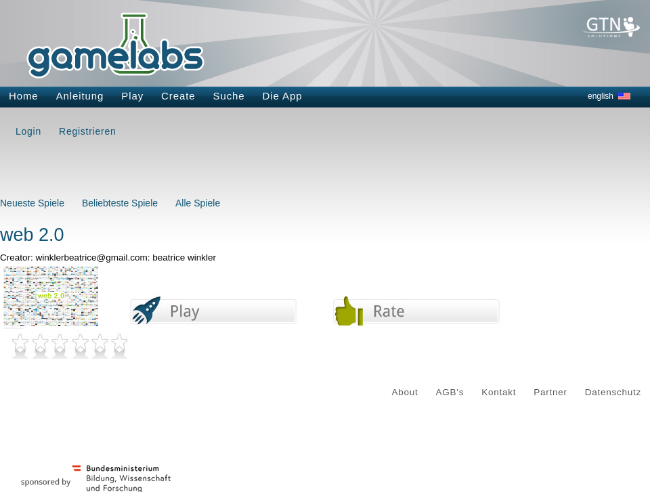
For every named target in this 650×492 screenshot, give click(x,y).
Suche (229, 96)
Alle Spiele (197, 203)
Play (132, 96)
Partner (550, 392)
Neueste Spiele (32, 203)
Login (28, 131)
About (405, 392)
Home (24, 96)
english (600, 96)
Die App (283, 96)
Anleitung (80, 96)
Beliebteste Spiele (120, 203)
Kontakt (498, 392)
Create (178, 96)
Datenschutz (613, 392)
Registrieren (87, 131)
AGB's (450, 392)
